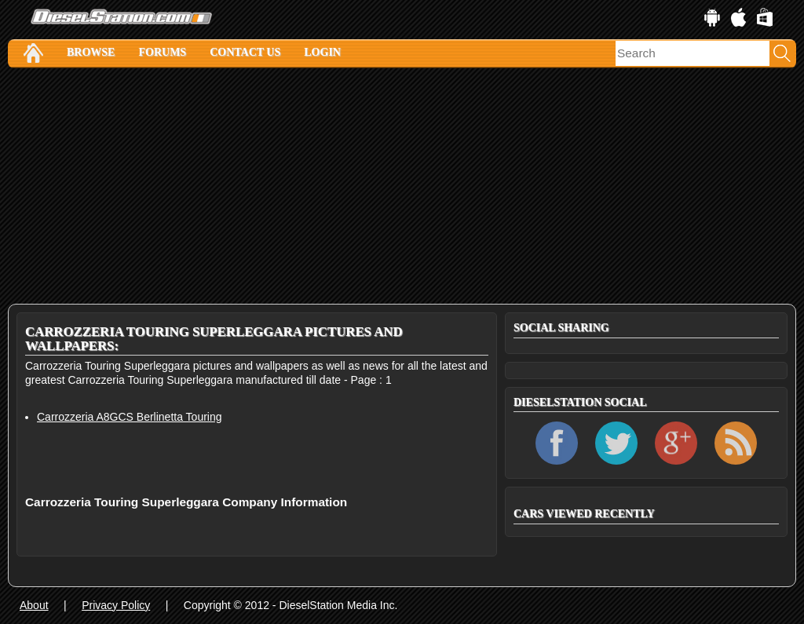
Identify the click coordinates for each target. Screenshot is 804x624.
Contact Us (245, 52)
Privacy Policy (116, 605)
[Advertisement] (402, 186)
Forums (162, 52)
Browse (91, 52)
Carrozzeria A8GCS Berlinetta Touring (129, 417)
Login (322, 52)
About (34, 605)
